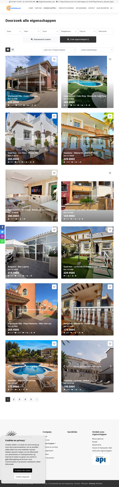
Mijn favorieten (103, 8)
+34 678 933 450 (29, 2)
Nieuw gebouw (97, 439)
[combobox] (13, 31)
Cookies (77, 483)
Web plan (84, 483)
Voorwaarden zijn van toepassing (60, 483)
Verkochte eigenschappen (102, 451)
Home (31, 8)
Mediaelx (99, 483)
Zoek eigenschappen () (78, 39)
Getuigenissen (81, 8)
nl (112, 8)
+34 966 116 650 (15, 2)
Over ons (38, 8)
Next (55, 82)
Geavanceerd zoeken (41, 39)
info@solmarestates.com (45, 2)
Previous (8, 82)
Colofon (38, 483)
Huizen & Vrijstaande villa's (102, 448)
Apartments (96, 445)
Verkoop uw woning (66, 8)
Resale (94, 442)
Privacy (44, 483)
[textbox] (14, 31)
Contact (91, 8)
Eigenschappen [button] (50, 8)
